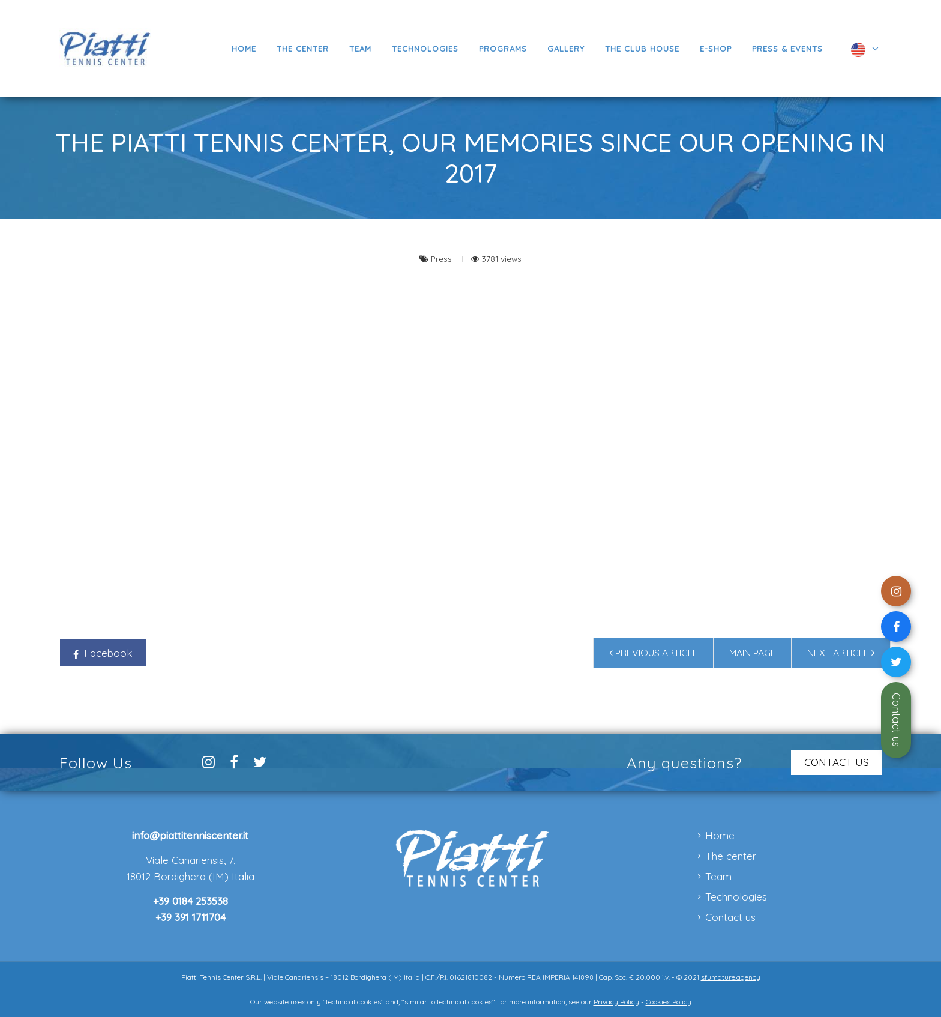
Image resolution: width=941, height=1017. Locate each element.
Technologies (736, 896)
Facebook (103, 653)
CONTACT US (836, 762)
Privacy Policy (616, 1001)
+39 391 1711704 (190, 917)
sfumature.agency (730, 977)
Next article (841, 653)
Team (718, 876)
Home (720, 835)
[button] (503, 49)
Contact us (896, 720)
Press (442, 258)
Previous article (653, 653)
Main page (752, 653)
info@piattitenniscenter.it (190, 835)
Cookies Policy (668, 1001)
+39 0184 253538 (190, 901)
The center (730, 856)
